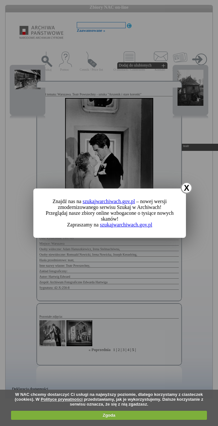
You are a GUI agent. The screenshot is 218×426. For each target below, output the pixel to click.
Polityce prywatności (62, 399)
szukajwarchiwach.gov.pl (109, 201)
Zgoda (109, 415)
